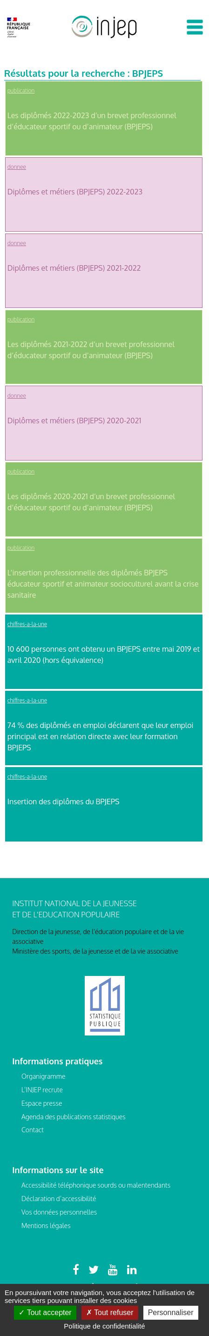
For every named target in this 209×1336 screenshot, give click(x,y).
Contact (32, 1130)
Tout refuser (110, 1312)
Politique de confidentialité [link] (104, 1326)
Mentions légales (46, 1225)
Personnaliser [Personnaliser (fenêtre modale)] (171, 1312)
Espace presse (41, 1103)
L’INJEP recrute (42, 1090)
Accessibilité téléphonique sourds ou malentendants (95, 1185)
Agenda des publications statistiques (73, 1117)
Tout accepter (45, 1312)
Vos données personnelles (59, 1212)
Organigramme (43, 1076)
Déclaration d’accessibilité (58, 1198)
